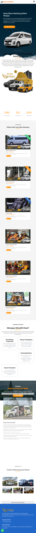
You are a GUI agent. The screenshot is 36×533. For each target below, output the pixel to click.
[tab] (6, 364)
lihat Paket (14, 244)
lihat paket (14, 150)
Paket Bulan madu (7, 521)
